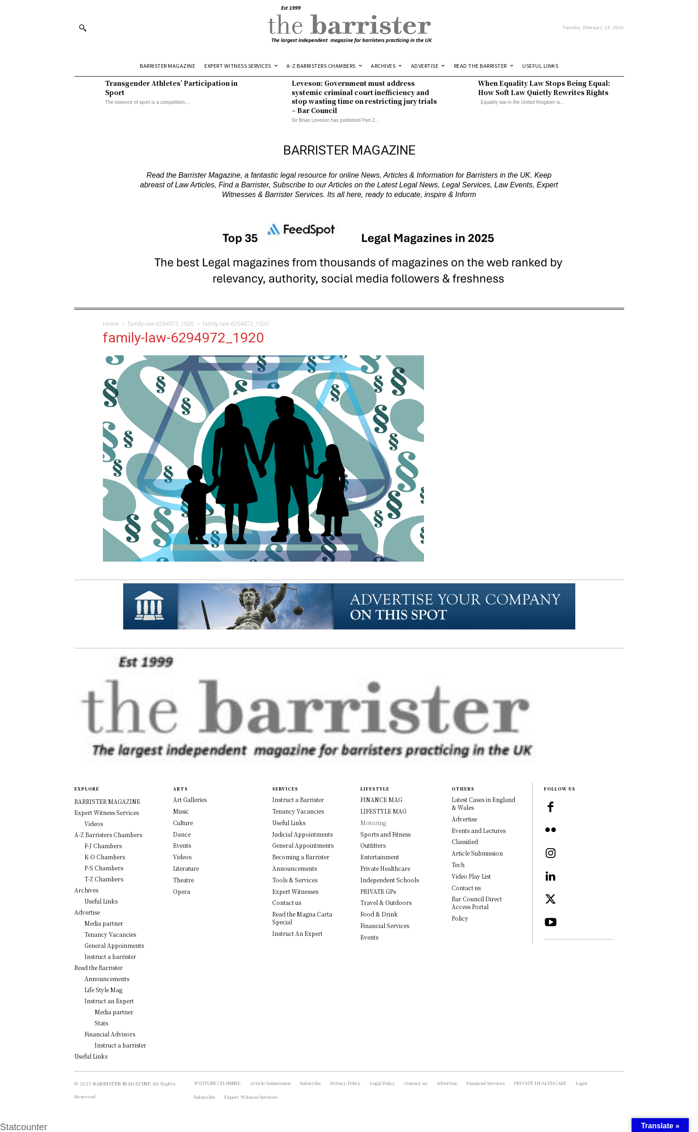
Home (111, 324)
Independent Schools (389, 880)
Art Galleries (190, 799)
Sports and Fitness (385, 834)
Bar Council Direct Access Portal (477, 902)
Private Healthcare (385, 868)
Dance (182, 834)
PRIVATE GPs (378, 891)
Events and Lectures (479, 830)
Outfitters (373, 845)
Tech (458, 864)
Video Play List (471, 876)
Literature (186, 868)
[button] (82, 27)
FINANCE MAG (381, 799)
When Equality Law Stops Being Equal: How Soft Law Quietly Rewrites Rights (544, 87)
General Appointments (303, 845)
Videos (182, 857)
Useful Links (288, 823)
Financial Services (384, 925)
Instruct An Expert (297, 933)
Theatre (183, 880)
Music (181, 811)
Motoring (373, 823)
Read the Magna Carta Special (302, 918)
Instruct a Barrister (298, 799)
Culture (183, 823)
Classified (465, 841)
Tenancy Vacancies (298, 811)
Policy (460, 918)
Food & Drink (379, 914)
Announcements (294, 868)
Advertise (464, 819)
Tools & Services (294, 880)
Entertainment (379, 857)
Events (182, 845)
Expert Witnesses (295, 891)
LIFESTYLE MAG (383, 811)
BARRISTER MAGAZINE (121, 1083)
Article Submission (477, 853)
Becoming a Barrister (300, 857)
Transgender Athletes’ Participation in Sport (171, 87)
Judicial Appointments (302, 834)
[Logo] (349, 27)
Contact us (286, 902)
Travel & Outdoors (386, 902)
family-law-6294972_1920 (161, 324)
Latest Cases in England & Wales (483, 803)
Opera (181, 891)
